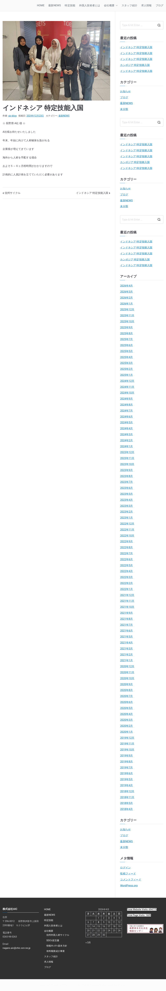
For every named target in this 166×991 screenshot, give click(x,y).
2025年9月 (126, 327)
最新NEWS (54, 5)
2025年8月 (126, 333)
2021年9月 (126, 612)
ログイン (125, 867)
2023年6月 (126, 487)
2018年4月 (126, 809)
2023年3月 (126, 505)
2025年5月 (126, 351)
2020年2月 (126, 725)
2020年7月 (126, 696)
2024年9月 (126, 398)
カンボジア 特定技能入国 (135, 65)
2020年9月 (126, 684)
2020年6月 (126, 702)
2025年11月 (127, 315)
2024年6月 (126, 416)
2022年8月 (126, 547)
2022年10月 (127, 535)
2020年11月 (127, 672)
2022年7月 (126, 553)
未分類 (124, 109)
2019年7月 (126, 767)
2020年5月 (126, 708)
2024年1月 (126, 446)
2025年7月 (126, 339)
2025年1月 (126, 374)
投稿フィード (128, 873)
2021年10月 (127, 606)
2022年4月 (126, 571)
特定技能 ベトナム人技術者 (74, 985)
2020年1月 (126, 731)
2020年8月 (126, 690)
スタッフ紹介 (129, 5)
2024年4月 (126, 428)
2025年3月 (126, 362)
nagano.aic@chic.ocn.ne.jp (16, 948)
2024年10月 (127, 392)
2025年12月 (127, 309)
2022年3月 (126, 577)
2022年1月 (126, 589)
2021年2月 (126, 654)
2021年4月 (126, 642)
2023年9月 (126, 470)
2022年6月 (126, 559)
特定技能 (70, 5)
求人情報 (146, 5)
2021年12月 (127, 595)
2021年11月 (127, 600)
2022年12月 (127, 523)
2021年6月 (126, 630)
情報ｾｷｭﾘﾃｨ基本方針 (56, 945)
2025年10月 (127, 321)
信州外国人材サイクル (57, 935)
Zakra (106, 985)
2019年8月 (126, 761)
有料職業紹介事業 (55, 951)
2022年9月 (126, 541)
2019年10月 (127, 749)
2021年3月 (126, 648)
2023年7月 (126, 481)
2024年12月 (127, 380)
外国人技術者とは (89, 5)
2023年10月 (127, 464)
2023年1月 (126, 517)
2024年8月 (126, 404)
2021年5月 (126, 636)
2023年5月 (126, 493)
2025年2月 (126, 368)
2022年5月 (126, 565)
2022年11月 (127, 529)
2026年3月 (126, 291)
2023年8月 (126, 476)
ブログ (159, 5)
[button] (116, 5)
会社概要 (111, 5)
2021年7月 (126, 624)
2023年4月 (126, 499)
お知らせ (125, 91)
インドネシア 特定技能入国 (92, 192)
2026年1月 (126, 303)
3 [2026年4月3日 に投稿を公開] (109, 918)
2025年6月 (126, 345)
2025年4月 (126, 357)
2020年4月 (126, 714)
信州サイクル (12, 192)
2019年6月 (126, 773)
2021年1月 (126, 660)
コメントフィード (130, 879)
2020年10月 (127, 678)
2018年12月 (127, 791)
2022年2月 (126, 583)
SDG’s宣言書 (52, 940)
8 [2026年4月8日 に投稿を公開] (98, 922)
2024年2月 (126, 440)
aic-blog (12, 115)
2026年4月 (126, 285)
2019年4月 (126, 785)
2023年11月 (127, 458)
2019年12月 (127, 737)
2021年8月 (126, 618)
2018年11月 (127, 797)
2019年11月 (127, 743)
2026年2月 (126, 297)
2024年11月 (127, 386)
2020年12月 (127, 666)
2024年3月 (126, 434)
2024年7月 (126, 410)
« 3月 (88, 942)
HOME (40, 5)
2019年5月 (126, 779)
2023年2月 (126, 511)
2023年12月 (127, 452)
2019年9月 (126, 755)
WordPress (119, 985)
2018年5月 (126, 803)
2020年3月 (126, 719)
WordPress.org (128, 885)
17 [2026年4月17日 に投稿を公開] (109, 926)
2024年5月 (126, 422)
